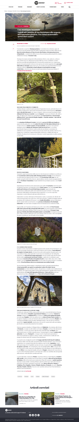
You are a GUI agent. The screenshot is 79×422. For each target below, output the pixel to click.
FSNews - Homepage (8, 11)
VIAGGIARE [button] (29, 7)
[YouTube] (35, 415)
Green (32, 376)
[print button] (13, 44)
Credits (65, 419)
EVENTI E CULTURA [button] (41, 7)
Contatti (57, 415)
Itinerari (18, 11)
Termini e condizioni (60, 419)
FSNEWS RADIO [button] (53, 7)
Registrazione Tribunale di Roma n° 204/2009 (12, 419)
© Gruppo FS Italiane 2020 (46, 419)
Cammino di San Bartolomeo (24, 70)
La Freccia (28, 371)
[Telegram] (32, 415)
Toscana (53, 376)
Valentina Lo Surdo (22, 43)
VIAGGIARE (14, 11)
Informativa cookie (20, 420)
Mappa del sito (53, 419)
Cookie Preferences (27, 420)
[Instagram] (38, 415)
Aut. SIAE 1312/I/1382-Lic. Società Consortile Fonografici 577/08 (31, 419)
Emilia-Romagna (45, 376)
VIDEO (62, 7)
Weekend (26, 376)
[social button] (13, 48)
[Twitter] (30, 415)
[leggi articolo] (11, 398)
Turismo (37, 376)
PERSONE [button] (20, 7)
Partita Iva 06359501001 (13, 420)
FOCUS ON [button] (11, 7)
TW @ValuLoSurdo (48, 43)
